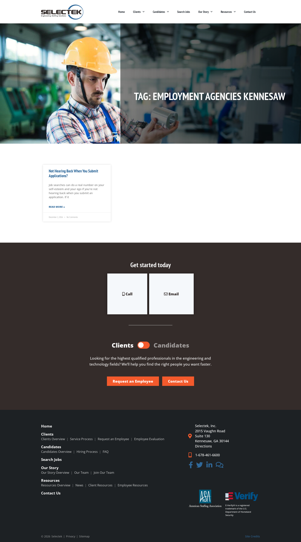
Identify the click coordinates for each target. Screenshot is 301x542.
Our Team (81, 472)
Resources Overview (55, 485)
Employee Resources (133, 485)
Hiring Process (87, 452)
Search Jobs (183, 12)
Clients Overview (53, 439)
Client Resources (100, 485)
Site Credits (252, 536)
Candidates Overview (56, 452)
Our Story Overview (55, 472)
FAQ (105, 452)
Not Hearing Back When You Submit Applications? (73, 173)
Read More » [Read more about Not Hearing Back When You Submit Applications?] (57, 206)
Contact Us (250, 12)
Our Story (205, 12)
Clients (139, 12)
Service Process (81, 439)
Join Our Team (104, 472)
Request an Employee (113, 439)
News (79, 485)
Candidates (161, 12)
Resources (228, 12)
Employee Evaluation (149, 439)
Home (121, 12)
